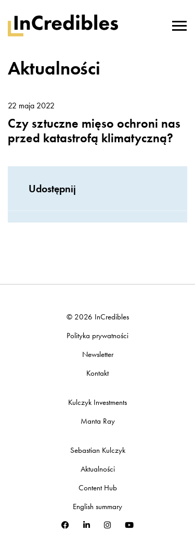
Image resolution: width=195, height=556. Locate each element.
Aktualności (98, 469)
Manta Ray (98, 421)
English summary (97, 507)
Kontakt (97, 373)
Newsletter (97, 355)
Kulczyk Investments (97, 402)
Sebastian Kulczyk (97, 450)
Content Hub (98, 488)
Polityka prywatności (97, 336)
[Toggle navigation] (179, 24)
